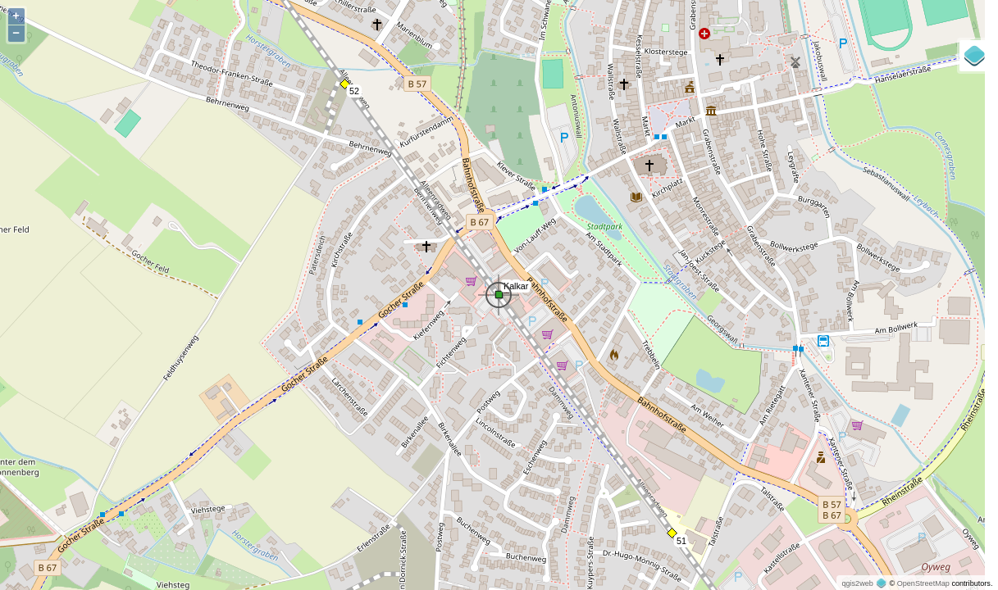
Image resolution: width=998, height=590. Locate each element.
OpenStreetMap (923, 583)
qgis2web (857, 583)
